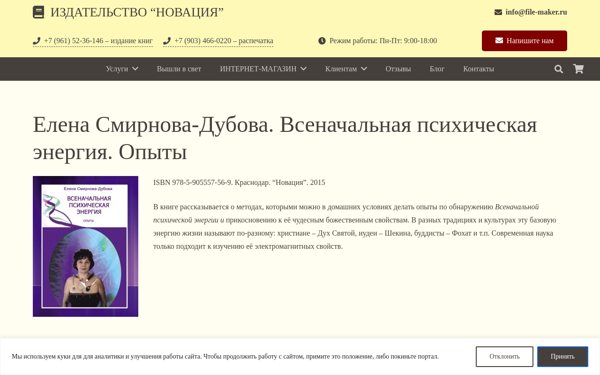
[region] (300, 356)
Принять (563, 356)
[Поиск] (558, 69)
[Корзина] (578, 69)
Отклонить (504, 356)
